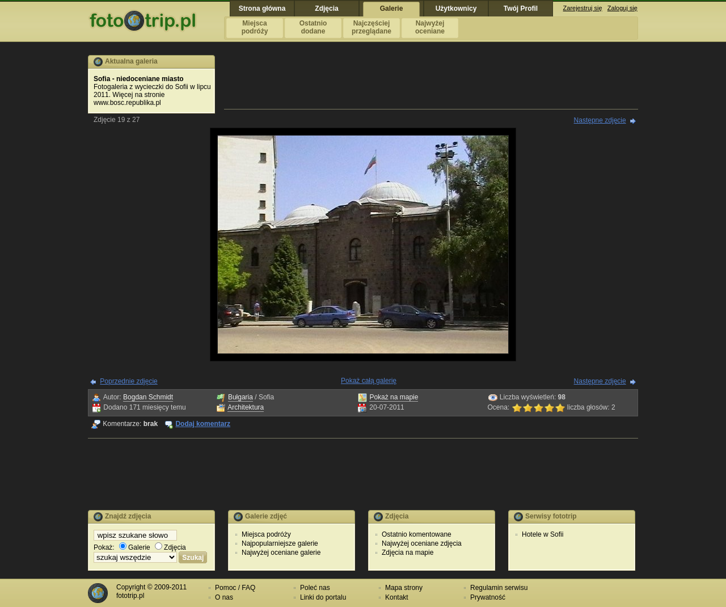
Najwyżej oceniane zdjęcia (422, 543)
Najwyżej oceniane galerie (281, 553)
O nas (224, 597)
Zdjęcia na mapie (407, 553)
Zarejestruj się (582, 8)
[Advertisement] (431, 80)
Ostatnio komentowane (416, 534)
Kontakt (396, 597)
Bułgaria (240, 397)
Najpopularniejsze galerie (280, 543)
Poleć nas (315, 588)
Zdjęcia (170, 547)
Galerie (134, 547)
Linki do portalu (323, 597)
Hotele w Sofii (542, 534)
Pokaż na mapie (393, 397)
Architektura (245, 407)
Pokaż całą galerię (368, 381)
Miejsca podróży (266, 534)
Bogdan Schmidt (148, 397)
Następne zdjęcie (600, 120)
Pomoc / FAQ (235, 588)
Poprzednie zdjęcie (128, 381)
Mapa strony (404, 588)
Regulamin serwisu (498, 588)
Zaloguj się (622, 8)
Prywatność (487, 597)
